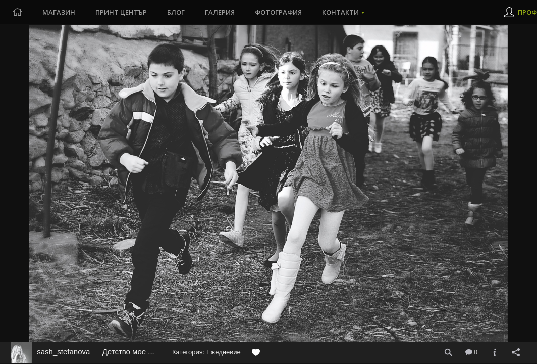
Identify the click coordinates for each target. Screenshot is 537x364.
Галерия (220, 12)
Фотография (278, 12)
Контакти (340, 12)
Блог (176, 12)
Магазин (58, 12)
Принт (121, 12)
